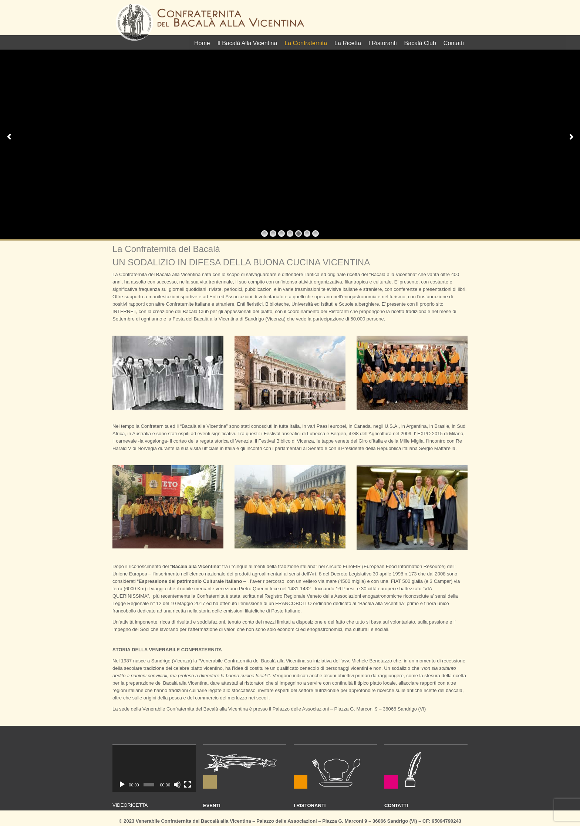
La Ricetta (347, 43)
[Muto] (177, 784)
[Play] (122, 784)
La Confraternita (305, 43)
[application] (154, 768)
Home (202, 43)
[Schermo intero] (187, 784)
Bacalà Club (420, 43)
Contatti (454, 43)
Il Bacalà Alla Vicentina (247, 43)
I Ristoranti (382, 43)
